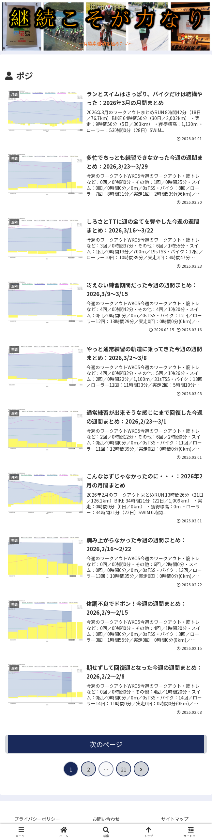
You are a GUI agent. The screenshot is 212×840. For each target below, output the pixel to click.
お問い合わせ (106, 819)
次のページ (106, 744)
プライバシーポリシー (37, 819)
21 (124, 769)
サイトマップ (175, 819)
